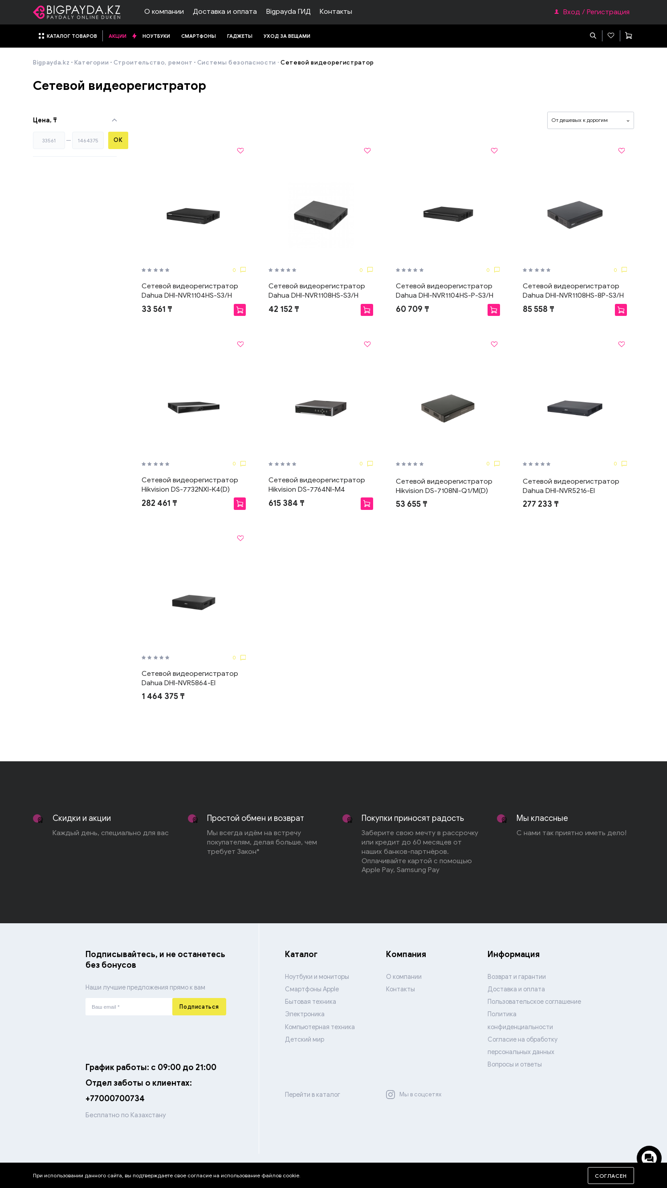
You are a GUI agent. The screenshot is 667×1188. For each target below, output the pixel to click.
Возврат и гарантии (517, 977)
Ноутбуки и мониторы (317, 977)
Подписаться (199, 1006)
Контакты (336, 11)
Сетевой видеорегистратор (327, 62)
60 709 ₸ (412, 309)
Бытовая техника (310, 1002)
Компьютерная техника (320, 1027)
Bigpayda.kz (51, 62)
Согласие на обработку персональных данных (522, 1045)
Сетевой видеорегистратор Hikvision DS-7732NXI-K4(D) (190, 484)
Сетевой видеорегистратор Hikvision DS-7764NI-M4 (316, 484)
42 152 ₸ (283, 309)
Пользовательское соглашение (534, 1002)
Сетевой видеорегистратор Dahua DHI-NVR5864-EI (190, 678)
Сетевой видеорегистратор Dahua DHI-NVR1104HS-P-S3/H (444, 290)
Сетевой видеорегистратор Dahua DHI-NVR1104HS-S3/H (190, 290)
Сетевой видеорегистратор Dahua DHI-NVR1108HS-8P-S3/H (573, 290)
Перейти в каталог (312, 1095)
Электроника (305, 1014)
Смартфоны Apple (312, 989)
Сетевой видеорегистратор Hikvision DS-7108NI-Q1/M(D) (444, 486)
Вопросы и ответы (515, 1064)
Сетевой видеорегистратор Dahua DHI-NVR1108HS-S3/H (316, 290)
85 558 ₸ (538, 309)
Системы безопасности (236, 62)
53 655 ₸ (411, 504)
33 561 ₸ (157, 309)
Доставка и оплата (225, 11)
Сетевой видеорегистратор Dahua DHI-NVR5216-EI (571, 486)
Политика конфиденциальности (520, 1020)
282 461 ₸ (159, 503)
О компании (164, 11)
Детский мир (304, 1039)
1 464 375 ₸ (163, 696)
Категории (91, 62)
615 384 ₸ (286, 503)
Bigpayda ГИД (288, 11)
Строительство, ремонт (153, 62)
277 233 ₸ (541, 504)
